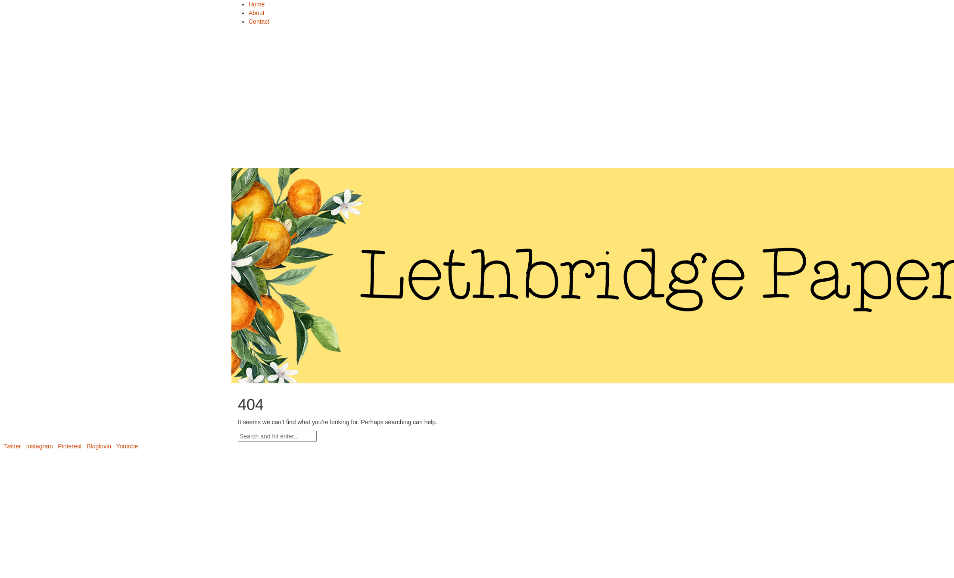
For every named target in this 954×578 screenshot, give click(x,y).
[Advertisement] (477, 99)
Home (257, 4)
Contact (259, 21)
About (257, 12)
